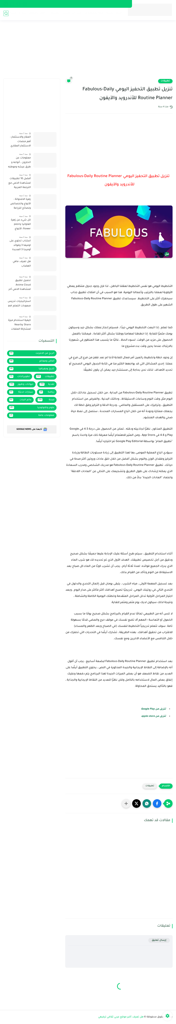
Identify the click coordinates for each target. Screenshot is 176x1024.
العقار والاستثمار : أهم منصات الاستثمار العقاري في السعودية (20, 142)
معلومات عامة (31, 415)
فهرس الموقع (50, 4)
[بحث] (6, 14)
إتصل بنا (66, 4)
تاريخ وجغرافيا (31, 368)
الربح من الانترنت (71, 13)
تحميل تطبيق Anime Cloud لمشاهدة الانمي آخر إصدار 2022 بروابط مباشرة (20, 285)
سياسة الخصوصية (118, 4)
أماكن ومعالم (37, 13)
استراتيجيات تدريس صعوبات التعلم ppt (19, 303)
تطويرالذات (19, 376)
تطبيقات (53, 13)
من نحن (78, 4)
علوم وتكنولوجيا (93, 13)
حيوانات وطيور (21, 384)
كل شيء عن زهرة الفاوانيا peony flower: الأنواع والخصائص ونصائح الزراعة (19, 225)
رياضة (46, 392)
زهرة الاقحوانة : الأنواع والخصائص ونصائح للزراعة (20, 204)
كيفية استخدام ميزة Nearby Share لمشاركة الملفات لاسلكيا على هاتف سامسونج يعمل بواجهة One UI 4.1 (19, 325)
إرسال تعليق (159, 940)
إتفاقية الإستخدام (95, 4)
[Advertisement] (88, 52)
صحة (118, 13)
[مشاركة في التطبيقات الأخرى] (126, 803)
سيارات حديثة (17, 13)
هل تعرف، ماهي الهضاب (22, 264)
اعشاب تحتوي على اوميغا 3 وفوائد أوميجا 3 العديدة (20, 245)
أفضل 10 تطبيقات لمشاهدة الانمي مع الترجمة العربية (19, 183)
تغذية (108, 13)
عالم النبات (20, 399)
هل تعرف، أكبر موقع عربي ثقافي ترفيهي (121, 1017)
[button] (157, 803)
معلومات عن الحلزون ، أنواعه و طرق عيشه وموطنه (19, 162)
